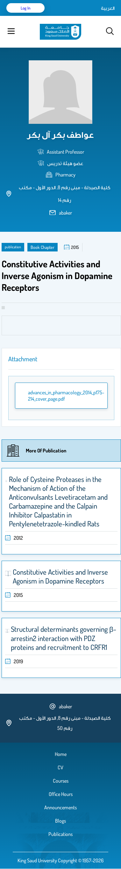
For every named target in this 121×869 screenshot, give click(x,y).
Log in (26, 7)
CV (60, 767)
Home (61, 754)
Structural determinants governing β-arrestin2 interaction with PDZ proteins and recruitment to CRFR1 (63, 638)
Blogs (60, 821)
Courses (60, 781)
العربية (108, 8)
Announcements (60, 807)
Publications (60, 834)
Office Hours (61, 794)
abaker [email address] (65, 213)
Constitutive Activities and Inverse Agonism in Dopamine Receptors (60, 576)
